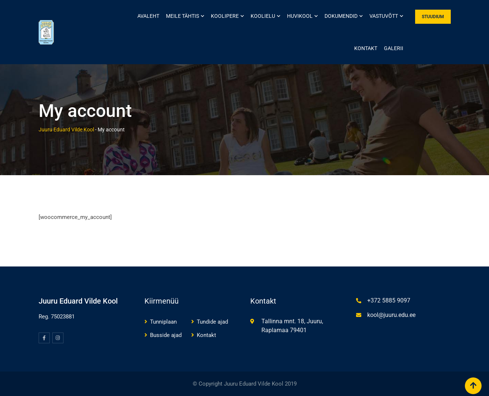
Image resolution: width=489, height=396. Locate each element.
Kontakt (365, 48)
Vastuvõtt (383, 16)
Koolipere (225, 16)
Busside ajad (166, 335)
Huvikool (300, 16)
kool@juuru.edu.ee (391, 314)
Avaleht (148, 16)
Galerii (393, 48)
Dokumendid (341, 16)
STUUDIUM (433, 16)
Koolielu (263, 16)
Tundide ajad (212, 321)
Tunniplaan (163, 321)
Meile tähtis (182, 16)
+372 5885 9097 (388, 300)
